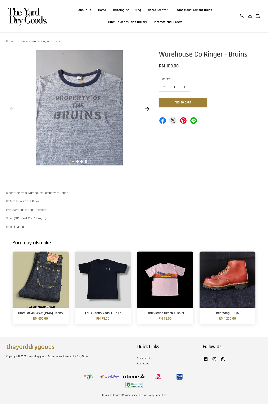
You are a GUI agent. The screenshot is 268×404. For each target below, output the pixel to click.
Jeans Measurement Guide (193, 10)
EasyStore (82, 356)
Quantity (164, 79)
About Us (84, 10)
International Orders (168, 22)
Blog (138, 10)
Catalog (121, 10)
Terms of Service (111, 395)
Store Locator (158, 10)
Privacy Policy (129, 395)
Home (102, 10)
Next (147, 108)
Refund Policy (146, 395)
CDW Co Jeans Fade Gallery (127, 22)
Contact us (143, 363)
